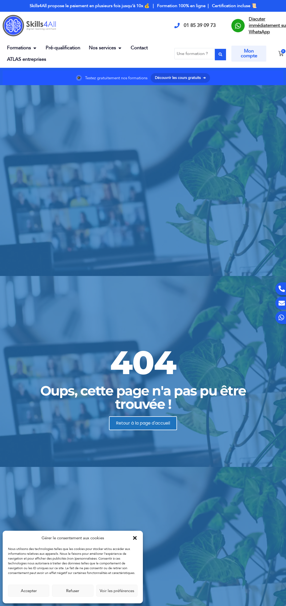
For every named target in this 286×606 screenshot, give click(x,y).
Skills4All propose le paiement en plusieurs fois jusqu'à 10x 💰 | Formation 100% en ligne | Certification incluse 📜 (143, 6)
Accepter (29, 590)
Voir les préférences (117, 590)
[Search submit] (220, 54)
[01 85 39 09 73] (177, 25)
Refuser (72, 590)
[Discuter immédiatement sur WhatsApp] (238, 25)
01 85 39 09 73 (200, 25)
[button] (135, 538)
